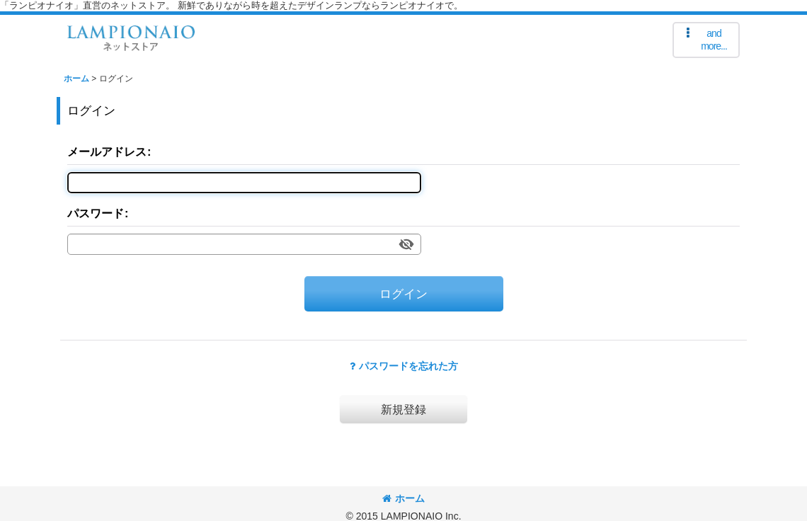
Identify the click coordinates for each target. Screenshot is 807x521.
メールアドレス (107, 151)
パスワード (95, 213)
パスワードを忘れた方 (404, 366)
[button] (706, 40)
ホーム (403, 498)
